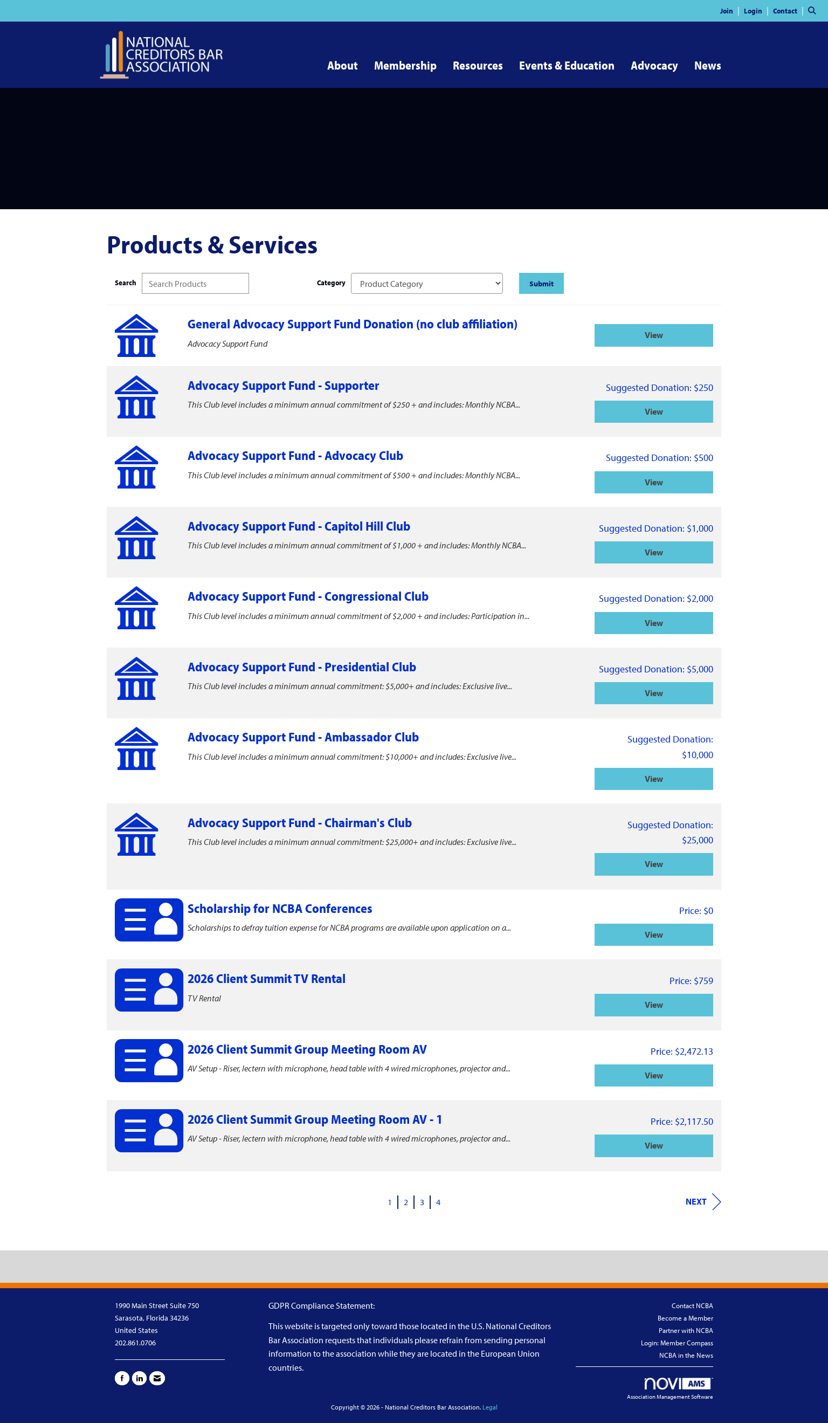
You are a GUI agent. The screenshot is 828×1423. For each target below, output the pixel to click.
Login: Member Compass (677, 1342)
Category (331, 282)
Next (703, 1201)
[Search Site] (814, 10)
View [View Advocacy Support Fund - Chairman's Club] (654, 863)
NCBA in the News (686, 1355)
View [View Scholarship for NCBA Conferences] (654, 934)
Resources (478, 65)
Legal (490, 1407)
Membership (405, 65)
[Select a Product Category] (427, 283)
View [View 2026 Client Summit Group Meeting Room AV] (654, 1075)
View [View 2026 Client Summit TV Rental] (654, 1004)
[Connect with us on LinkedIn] (139, 1378)
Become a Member (685, 1318)
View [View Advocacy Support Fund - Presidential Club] (654, 693)
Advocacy (654, 65)
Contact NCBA (692, 1305)
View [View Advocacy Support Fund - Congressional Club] (654, 622)
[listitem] (731, 10)
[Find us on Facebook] (122, 1378)
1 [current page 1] (390, 1202)
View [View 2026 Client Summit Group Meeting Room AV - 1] (654, 1145)
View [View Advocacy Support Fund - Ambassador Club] (654, 778)
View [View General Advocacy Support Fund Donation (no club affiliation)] (654, 334)
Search (125, 282)
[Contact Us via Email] (157, 1378)
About (342, 65)
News (707, 65)
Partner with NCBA (686, 1330)
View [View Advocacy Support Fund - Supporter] (654, 411)
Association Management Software (670, 1389)
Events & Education (567, 65)
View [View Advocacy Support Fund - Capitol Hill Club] (654, 552)
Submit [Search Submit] (541, 283)
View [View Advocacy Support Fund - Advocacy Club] (654, 482)
